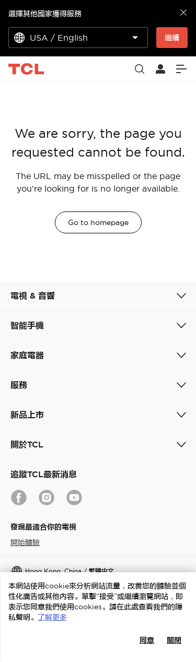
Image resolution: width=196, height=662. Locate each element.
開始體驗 (25, 542)
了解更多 (52, 617)
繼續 (172, 37)
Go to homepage (98, 222)
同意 (147, 640)
